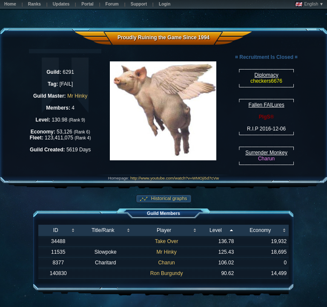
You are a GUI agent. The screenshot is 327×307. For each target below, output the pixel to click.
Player (164, 230)
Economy (260, 230)
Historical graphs (168, 198)
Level (215, 230)
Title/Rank (103, 230)
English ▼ (309, 4)
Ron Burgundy (166, 273)
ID (55, 230)
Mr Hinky (77, 96)
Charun (166, 263)
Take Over (166, 241)
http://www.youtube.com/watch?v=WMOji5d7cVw (174, 178)
